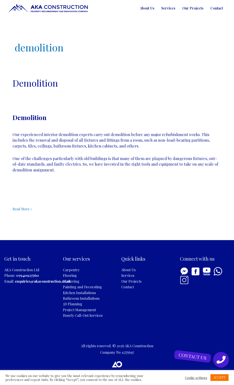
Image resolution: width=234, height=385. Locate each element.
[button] (221, 359)
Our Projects (193, 8)
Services (168, 8)
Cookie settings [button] (196, 378)
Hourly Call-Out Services (83, 315)
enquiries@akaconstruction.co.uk (43, 281)
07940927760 (27, 275)
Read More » (22, 208)
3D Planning (72, 304)
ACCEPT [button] (219, 377)
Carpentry (71, 270)
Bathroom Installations (81, 298)
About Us (147, 8)
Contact (216, 8)
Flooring (70, 275)
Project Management (79, 309)
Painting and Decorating (82, 287)
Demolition (35, 83)
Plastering (71, 281)
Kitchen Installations (79, 292)
